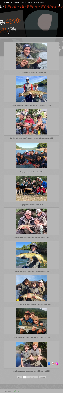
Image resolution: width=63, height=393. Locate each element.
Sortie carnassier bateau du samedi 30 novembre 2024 (31, 304)
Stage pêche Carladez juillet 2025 (31, 172)
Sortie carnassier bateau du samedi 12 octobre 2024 (31, 337)
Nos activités (15, 2)
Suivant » (42, 377)
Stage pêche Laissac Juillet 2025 (31, 205)
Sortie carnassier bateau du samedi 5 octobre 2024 (31, 371)
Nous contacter (39, 2)
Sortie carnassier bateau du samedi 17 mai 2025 (31, 271)
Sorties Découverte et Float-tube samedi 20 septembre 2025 (31, 138)
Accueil (6, 2)
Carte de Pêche (27, 2)
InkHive (16, 391)
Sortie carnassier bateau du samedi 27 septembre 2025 (31, 105)
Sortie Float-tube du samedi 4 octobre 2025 (31, 72)
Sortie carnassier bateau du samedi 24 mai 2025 (31, 237)
